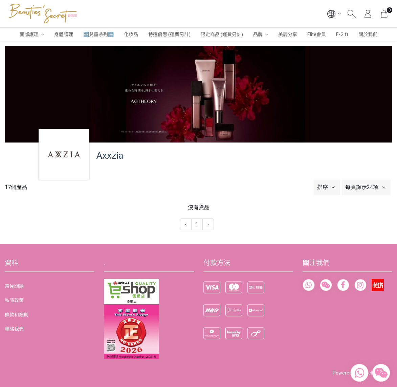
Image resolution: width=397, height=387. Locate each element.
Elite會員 (316, 34)
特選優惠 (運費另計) (169, 34)
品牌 (258, 34)
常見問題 (14, 286)
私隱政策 (14, 300)
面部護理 (29, 34)
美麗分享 (287, 34)
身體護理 (63, 34)
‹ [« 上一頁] (185, 224)
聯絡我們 (14, 329)
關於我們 (367, 34)
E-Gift (342, 34)
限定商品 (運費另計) (222, 34)
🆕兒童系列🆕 (98, 34)
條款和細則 (16, 314)
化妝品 (131, 34)
